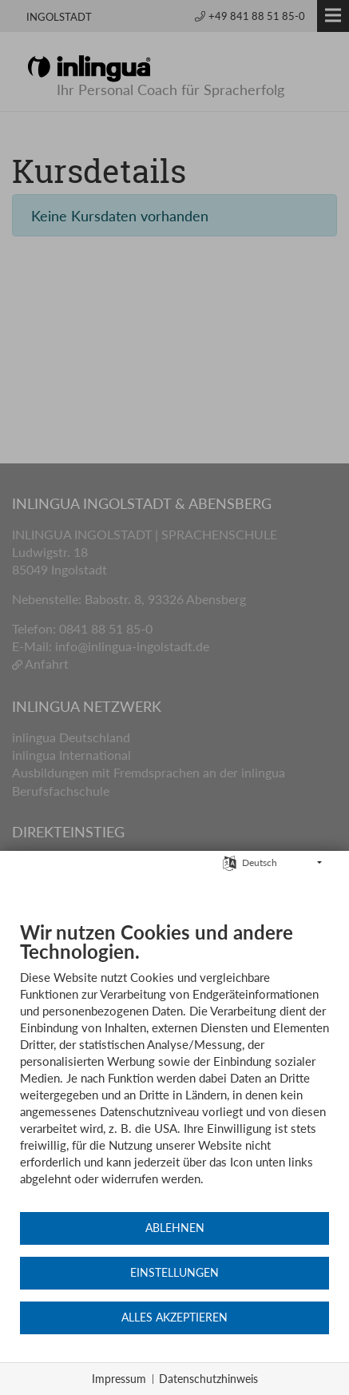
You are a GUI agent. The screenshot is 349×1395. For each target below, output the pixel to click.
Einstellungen (174, 1272)
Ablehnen (174, 1228)
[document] (174, 1065)
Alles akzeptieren (174, 1317)
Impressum (119, 1378)
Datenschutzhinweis (208, 1378)
